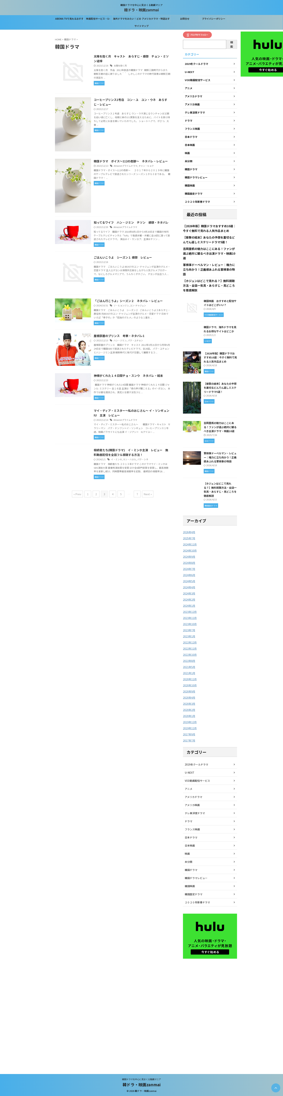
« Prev (77, 494)
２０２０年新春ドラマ (197, 902)
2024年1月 (189, 605)
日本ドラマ (191, 837)
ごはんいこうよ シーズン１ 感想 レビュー (123, 257)
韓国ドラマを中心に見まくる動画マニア (141, 1079)
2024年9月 (189, 556)
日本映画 (190, 845)
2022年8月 (189, 661)
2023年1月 (189, 636)
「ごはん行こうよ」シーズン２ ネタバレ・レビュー (128, 301)
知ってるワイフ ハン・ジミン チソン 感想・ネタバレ (131, 222)
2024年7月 (189, 569)
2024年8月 (189, 563)
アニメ (188, 789)
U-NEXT (189, 772)
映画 (187, 853)
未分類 (188, 862)
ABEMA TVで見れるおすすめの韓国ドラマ (69, 19)
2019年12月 (190, 722)
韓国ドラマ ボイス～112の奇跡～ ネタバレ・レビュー (131, 161)
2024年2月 (189, 599)
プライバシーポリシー (213, 18)
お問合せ (184, 18)
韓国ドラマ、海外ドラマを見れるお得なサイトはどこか (220, 329)
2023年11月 (190, 618)
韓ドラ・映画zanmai (141, 9)
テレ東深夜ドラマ (195, 813)
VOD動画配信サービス (197, 780)
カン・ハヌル (129, 459)
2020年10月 (190, 685)
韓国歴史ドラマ (193, 894)
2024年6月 (189, 575)
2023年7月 (189, 630)
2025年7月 (189, 538)
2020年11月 (190, 679)
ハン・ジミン (120, 340)
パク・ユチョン (135, 340)
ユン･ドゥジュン (138, 305)
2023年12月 (190, 612)
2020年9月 (189, 691)
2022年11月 (190, 648)
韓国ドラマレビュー (196, 878)
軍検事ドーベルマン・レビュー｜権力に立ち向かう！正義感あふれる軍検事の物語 (209, 269)
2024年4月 (189, 587)
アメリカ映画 (192, 805)
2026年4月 (189, 532)
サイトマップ (141, 26)
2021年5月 (189, 667)
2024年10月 (190, 550)
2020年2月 (189, 710)
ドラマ (188, 821)
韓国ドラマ (191, 870)
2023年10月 (190, 624)
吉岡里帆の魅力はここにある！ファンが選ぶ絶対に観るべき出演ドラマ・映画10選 (209, 253)
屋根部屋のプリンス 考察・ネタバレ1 (119, 336)
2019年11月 (190, 728)
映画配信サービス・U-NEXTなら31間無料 (98, 19)
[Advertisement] (210, 1014)
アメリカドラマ (193, 797)
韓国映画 (190, 886)
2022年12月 (190, 642)
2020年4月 (189, 697)
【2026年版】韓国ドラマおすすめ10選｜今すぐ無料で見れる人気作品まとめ (220, 357)
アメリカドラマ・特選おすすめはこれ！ (156, 19)
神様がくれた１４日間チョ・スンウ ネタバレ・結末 (130, 375)
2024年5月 (189, 581)
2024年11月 (190, 544)
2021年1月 (189, 673)
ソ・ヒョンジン (121, 305)
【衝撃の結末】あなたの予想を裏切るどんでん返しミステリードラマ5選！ (220, 388)
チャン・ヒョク (146, 165)
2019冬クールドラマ (196, 764)
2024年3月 (189, 593)
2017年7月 (189, 740)
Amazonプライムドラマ (125, 165)
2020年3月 (189, 703)
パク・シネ (142, 459)
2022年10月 (190, 654)
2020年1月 (189, 716)
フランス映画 (192, 829)
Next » (148, 494)
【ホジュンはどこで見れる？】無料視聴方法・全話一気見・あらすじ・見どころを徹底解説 (209, 285)
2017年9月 (189, 734)
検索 (231, 44)
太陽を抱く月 (120, 65)
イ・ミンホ (116, 459)
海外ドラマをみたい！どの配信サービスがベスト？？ (127, 19)
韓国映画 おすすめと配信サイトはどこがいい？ (220, 303)
